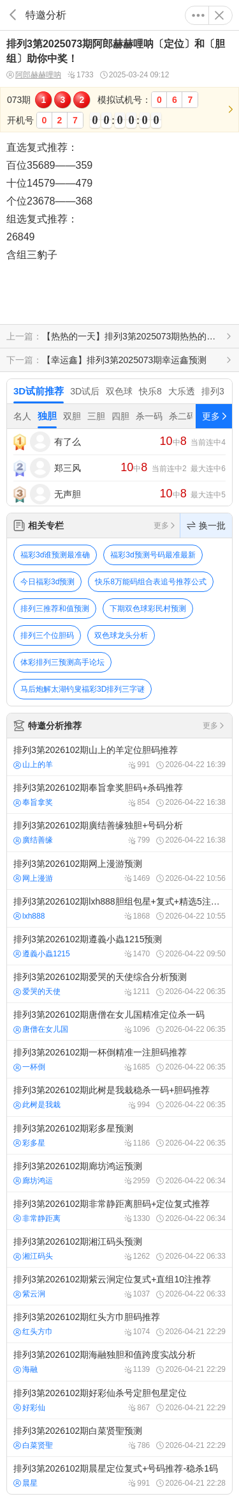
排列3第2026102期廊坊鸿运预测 (119, 1173)
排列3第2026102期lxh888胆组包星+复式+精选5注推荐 (119, 908)
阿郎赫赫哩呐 (33, 75)
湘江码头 (33, 1256)
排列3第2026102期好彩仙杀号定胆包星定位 (119, 1400)
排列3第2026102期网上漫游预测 (119, 870)
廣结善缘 (33, 840)
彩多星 (29, 1143)
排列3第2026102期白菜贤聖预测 (119, 1437)
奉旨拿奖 (33, 802)
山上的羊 (33, 764)
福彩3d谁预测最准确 (55, 554)
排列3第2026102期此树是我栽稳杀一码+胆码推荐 (119, 1097)
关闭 (219, 15)
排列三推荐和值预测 (54, 608)
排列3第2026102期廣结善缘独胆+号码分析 (119, 832)
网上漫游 (33, 878)
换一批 (206, 525)
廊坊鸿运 (33, 1180)
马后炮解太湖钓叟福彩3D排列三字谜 (82, 689)
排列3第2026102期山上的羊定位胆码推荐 (119, 756)
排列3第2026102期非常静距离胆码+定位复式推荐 (119, 1210)
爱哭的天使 (37, 991)
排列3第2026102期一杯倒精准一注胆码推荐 (119, 1059)
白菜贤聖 (33, 1445)
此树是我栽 (37, 1104)
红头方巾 (33, 1331)
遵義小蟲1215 (41, 953)
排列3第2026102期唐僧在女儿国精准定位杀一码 (119, 1021)
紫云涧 (29, 1293)
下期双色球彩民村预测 (148, 608)
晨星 (25, 1483)
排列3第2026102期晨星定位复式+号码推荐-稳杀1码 (119, 1475)
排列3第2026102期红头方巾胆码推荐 (119, 1323)
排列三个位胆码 (47, 635)
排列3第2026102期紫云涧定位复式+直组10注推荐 (119, 1286)
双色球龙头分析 (121, 635)
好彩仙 (29, 1407)
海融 (25, 1369)
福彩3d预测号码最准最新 (152, 554)
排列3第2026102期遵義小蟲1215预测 (119, 946)
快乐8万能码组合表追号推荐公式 (150, 581)
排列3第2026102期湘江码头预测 (119, 1248)
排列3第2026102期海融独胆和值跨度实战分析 (119, 1361)
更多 (198, 15)
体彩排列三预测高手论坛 (62, 662)
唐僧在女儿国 (40, 1029)
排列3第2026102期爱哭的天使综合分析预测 (119, 983)
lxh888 (29, 916)
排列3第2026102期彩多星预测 (119, 1135)
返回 (12, 15)
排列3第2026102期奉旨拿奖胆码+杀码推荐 (119, 794)
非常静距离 (37, 1218)
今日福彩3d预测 (47, 581)
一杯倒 (29, 1066)
